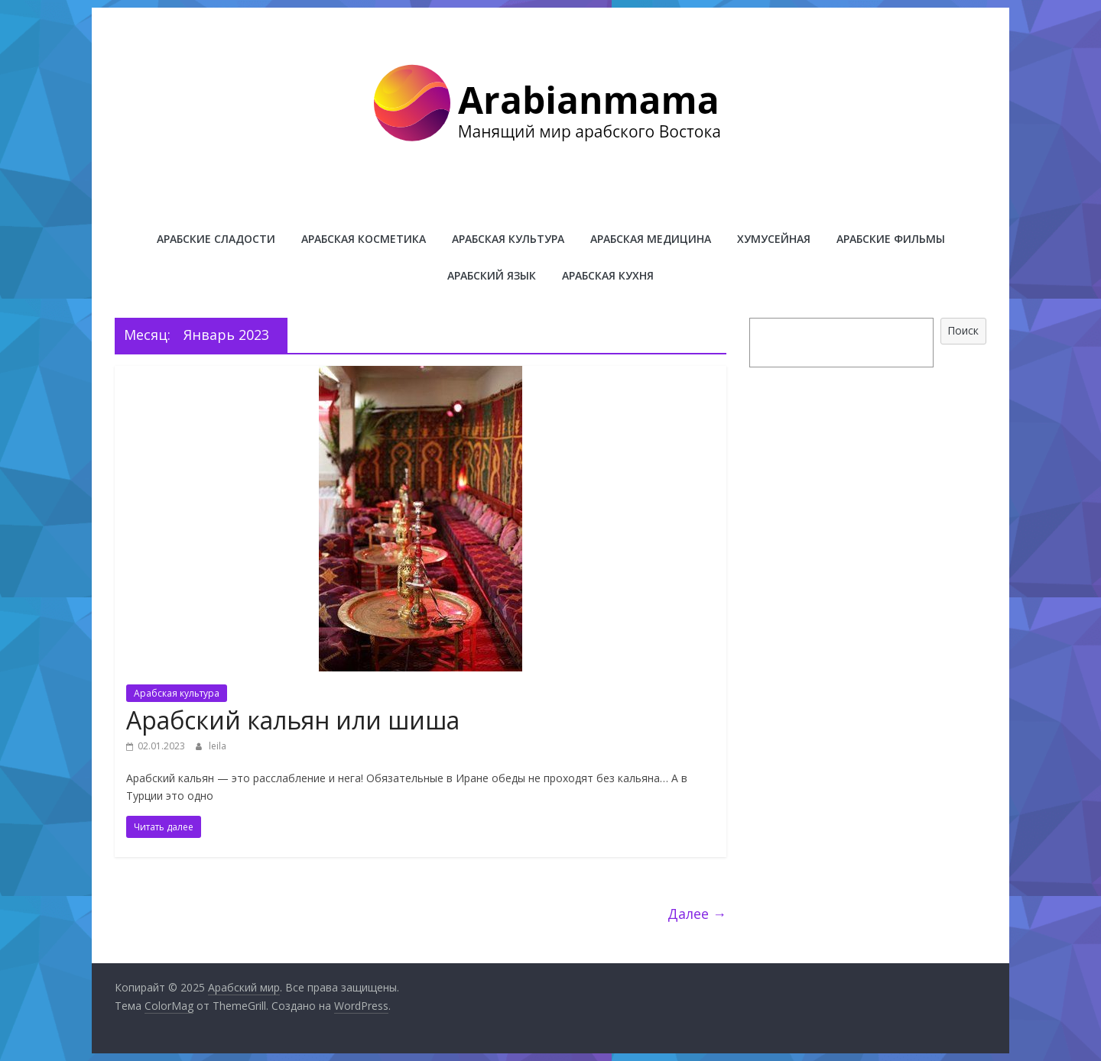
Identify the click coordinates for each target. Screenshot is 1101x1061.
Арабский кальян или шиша (293, 720)
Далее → (696, 913)
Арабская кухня (608, 275)
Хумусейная (773, 238)
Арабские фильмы (890, 238)
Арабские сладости (216, 238)
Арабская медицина (650, 238)
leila (217, 745)
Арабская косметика (363, 238)
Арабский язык (491, 275)
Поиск (963, 330)
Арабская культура (508, 238)
